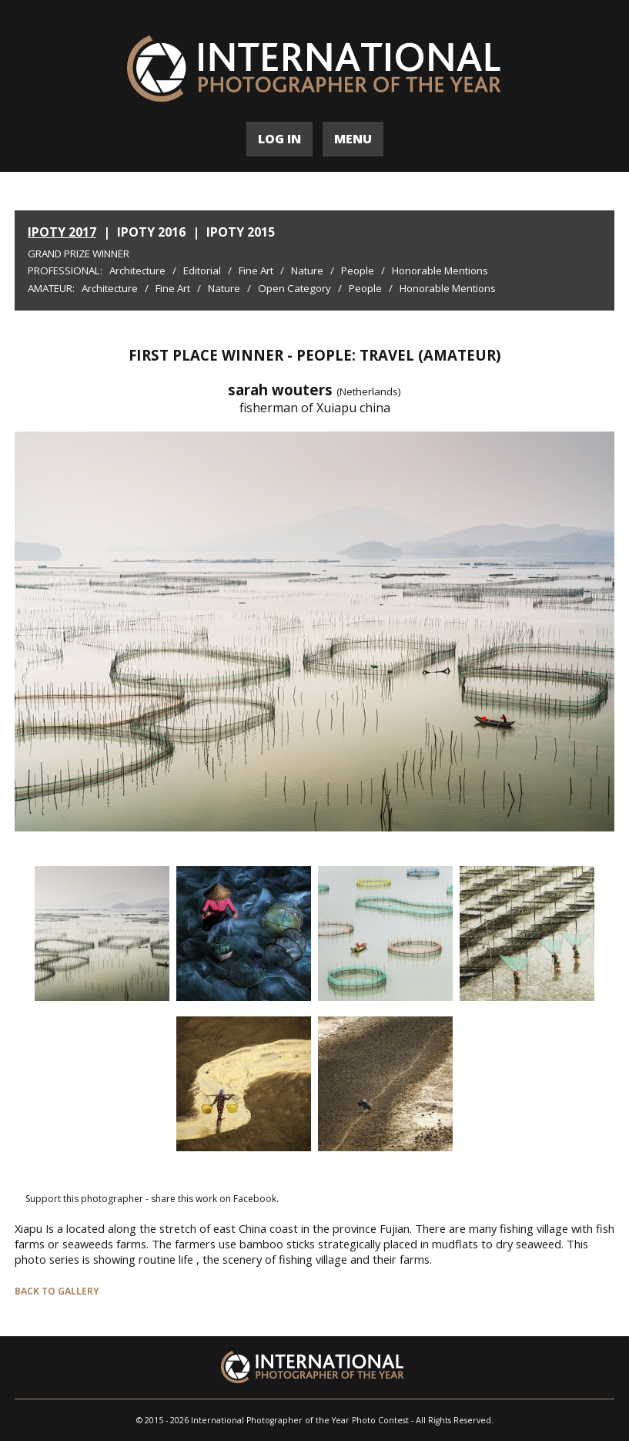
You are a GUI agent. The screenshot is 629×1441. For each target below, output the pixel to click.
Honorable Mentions (440, 270)
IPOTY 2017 (62, 231)
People (357, 270)
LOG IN (279, 138)
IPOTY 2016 (151, 231)
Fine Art (256, 270)
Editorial (202, 270)
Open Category (294, 288)
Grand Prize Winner (78, 253)
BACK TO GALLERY (57, 1291)
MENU (353, 138)
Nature (307, 270)
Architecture (137, 270)
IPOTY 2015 (240, 231)
